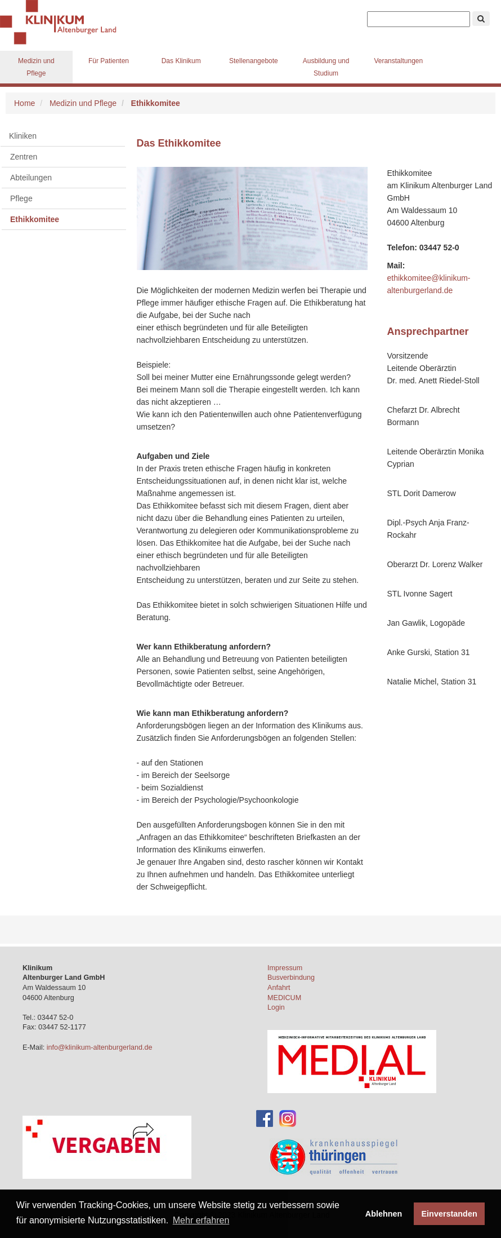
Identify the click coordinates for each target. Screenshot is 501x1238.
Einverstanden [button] (449, 1213)
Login (276, 1007)
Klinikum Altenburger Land (62, 22)
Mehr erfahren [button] (201, 1220)
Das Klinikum (181, 61)
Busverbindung (291, 977)
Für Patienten (108, 61)
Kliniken (23, 135)
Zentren (23, 156)
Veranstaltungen (398, 61)
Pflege (21, 198)
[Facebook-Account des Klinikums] (264, 1118)
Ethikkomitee (34, 219)
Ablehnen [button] (383, 1213)
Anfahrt (278, 988)
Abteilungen (31, 177)
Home (24, 103)
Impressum (284, 968)
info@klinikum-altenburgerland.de (100, 1047)
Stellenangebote (253, 61)
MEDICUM (284, 998)
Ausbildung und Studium (326, 67)
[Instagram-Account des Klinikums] (287, 1118)
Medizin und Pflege (36, 67)
